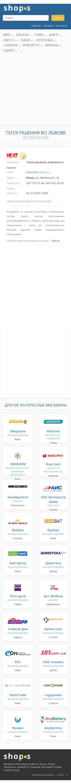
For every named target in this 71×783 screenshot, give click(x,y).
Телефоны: (13, 183)
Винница (51, 45)
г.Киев (38, 35)
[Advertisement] (35, 90)
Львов (25, 40)
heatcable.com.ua (36, 172)
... (21, 50)
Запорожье (44, 40)
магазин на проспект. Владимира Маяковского (17, 469)
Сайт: (10, 172)
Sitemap (60, 775)
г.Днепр (8, 50)
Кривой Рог (31, 45)
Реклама (48, 25)
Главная (36, 25)
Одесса (8, 40)
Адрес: (11, 177)
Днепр (53, 35)
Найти (58, 18)
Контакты (61, 25)
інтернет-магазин (18, 565)
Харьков (22, 35)
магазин (17, 499)
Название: (13, 162)
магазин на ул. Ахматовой (53, 435)
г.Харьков (10, 45)
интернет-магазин (17, 433)
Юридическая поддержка (43, 775)
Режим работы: (12, 191)
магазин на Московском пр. (53, 468)
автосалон (53, 501)
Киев (6, 35)
